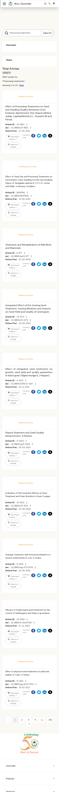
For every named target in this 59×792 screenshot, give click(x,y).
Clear (21, 85)
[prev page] (9, 720)
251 (50, 720)
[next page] (42, 720)
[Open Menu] (4, 3)
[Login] (55, 3)
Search (47, 33)
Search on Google (13, 145)
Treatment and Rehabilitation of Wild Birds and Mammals (28, 246)
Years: (9, 60)
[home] (19, 3)
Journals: (11, 45)
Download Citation (13, 138)
